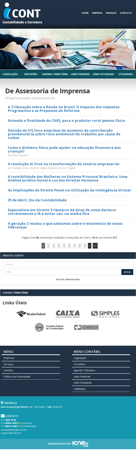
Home (85, 12)
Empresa (97, 12)
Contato (126, 12)
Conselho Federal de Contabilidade (49, 327)
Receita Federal (31, 314)
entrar (127, 271)
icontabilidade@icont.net (14, 429)
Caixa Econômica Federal (68, 314)
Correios (86, 327)
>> (95, 245)
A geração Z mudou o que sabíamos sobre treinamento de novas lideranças (65, 225)
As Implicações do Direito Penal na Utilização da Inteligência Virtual (69, 190)
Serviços (111, 12)
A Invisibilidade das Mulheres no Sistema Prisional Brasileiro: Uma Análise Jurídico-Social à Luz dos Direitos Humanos (67, 178)
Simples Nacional (105, 314)
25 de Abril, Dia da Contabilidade (37, 200)
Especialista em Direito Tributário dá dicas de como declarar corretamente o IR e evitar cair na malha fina (62, 211)
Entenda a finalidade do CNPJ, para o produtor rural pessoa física (66, 120)
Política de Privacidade (16, 376)
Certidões (30, 74)
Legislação (10, 74)
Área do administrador (68, 279)
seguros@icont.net (11, 432)
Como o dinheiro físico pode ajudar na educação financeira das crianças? (64, 149)
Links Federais (80, 74)
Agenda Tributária (55, 74)
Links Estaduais (103, 74)
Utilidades (126, 74)
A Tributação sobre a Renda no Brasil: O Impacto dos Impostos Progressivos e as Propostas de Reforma (63, 108)
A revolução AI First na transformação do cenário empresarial (63, 164)
